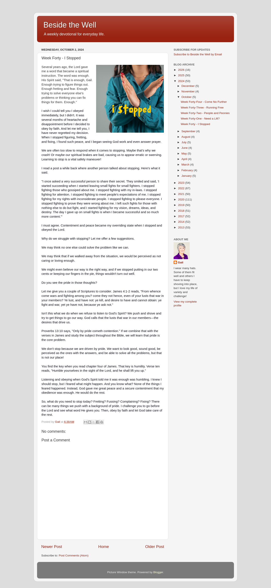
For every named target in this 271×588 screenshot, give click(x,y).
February (187, 170)
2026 (181, 69)
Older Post (154, 546)
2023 (181, 182)
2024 (181, 81)
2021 (181, 194)
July (184, 142)
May (184, 153)
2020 (181, 199)
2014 (181, 221)
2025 (181, 75)
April (184, 159)
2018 (181, 210)
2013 (181, 227)
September (188, 131)
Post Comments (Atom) (73, 555)
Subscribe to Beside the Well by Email (198, 54)
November (188, 91)
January (186, 175)
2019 (181, 205)
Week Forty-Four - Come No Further (204, 101)
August (186, 136)
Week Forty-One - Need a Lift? (200, 118)
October (186, 97)
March (185, 164)
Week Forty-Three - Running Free (202, 107)
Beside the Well (69, 25)
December (188, 86)
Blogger (158, 572)
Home (103, 546)
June (184, 147)
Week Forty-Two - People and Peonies (205, 113)
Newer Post (51, 546)
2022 (181, 188)
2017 (181, 216)
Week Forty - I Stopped (195, 124)
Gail (180, 262)
